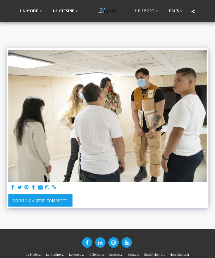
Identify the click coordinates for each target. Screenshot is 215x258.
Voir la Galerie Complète (40, 200)
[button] (32, 11)
